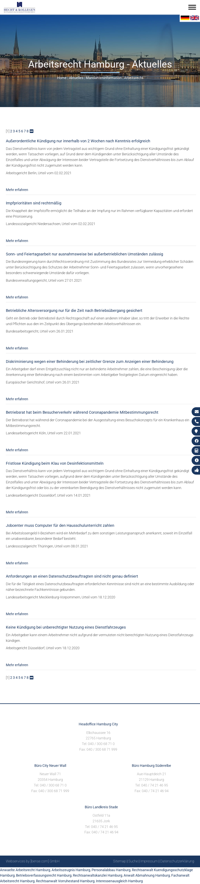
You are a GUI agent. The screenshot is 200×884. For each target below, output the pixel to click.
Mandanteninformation (104, 78)
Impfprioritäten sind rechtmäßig (33, 203)
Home (62, 78)
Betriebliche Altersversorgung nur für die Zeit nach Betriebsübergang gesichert (74, 310)
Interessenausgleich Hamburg (119, 881)
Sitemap (119, 861)
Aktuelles (76, 78)
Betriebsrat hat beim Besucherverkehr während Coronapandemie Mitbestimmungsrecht (82, 412)
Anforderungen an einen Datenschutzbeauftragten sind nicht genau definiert (72, 576)
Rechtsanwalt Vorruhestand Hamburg (65, 881)
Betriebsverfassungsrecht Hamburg (43, 875)
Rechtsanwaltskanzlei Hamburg (97, 875)
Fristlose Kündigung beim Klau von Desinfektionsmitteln (55, 463)
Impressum (149, 861)
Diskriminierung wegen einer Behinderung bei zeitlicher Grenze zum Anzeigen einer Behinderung (89, 361)
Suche (133, 861)
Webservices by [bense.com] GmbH (33, 861)
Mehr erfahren (17, 190)
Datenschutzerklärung (177, 861)
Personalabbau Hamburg (111, 870)
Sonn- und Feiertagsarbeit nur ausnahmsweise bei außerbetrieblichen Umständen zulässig (84, 254)
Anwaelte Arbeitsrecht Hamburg (25, 870)
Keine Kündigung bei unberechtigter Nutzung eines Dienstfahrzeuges (66, 627)
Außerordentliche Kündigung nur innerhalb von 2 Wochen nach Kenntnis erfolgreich (78, 141)
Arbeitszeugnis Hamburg (71, 870)
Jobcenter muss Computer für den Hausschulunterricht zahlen (60, 525)
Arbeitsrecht (133, 78)
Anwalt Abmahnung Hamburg (147, 875)
